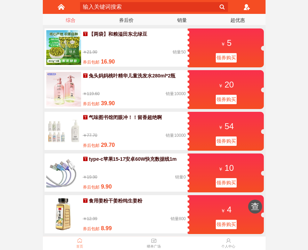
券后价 (126, 20)
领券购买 (226, 57)
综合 (71, 20)
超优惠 (237, 20)
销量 (182, 20)
